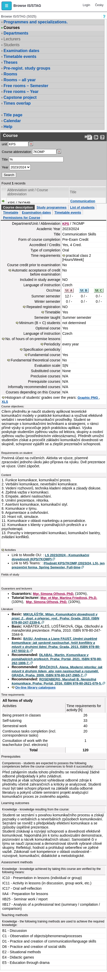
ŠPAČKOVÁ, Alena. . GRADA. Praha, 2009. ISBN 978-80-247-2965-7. (57, 671)
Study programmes (51, 207)
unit (4, 144)
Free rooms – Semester (26, 86)
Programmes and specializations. (36, 22)
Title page (13, 115)
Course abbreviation (16, 152)
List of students (82, 207)
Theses (10, 62)
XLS (5, 402)
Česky (99, 5)
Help (8, 126)
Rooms (10, 74)
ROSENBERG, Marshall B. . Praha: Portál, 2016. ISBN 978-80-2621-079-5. (57, 681)
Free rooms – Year (21, 91)
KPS (65, 224)
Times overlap (17, 103)
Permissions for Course (21, 217)
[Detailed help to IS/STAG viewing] (102, 137)
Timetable (10, 212)
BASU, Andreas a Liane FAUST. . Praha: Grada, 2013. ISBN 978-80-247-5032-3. (56, 645)
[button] (7, 6)
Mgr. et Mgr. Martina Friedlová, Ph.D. (68, 598)
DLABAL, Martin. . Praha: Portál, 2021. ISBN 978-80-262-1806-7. (57, 659)
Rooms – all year (20, 80)
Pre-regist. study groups (27, 68)
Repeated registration (43, 307)
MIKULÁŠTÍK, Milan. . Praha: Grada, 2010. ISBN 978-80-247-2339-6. (55, 618)
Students (11, 45)
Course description (18, 207)
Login (86, 5)
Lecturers (12, 39)
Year (5, 167)
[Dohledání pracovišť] (31, 144)
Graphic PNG (88, 398)
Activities (10, 549)
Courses (12, 27)
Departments (16, 33)
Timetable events (20, 56)
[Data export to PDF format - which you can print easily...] (88, 137)
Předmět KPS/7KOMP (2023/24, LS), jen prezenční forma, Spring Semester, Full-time (58, 565)
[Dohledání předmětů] (59, 151)
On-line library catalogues (35, 687)
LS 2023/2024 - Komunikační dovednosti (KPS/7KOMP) (50, 557)
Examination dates (21, 51)
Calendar (12, 121)
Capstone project (20, 97)
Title (5, 159)
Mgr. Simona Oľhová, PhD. (53, 594)
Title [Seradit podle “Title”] (73, 192)
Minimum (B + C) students (39, 323)
